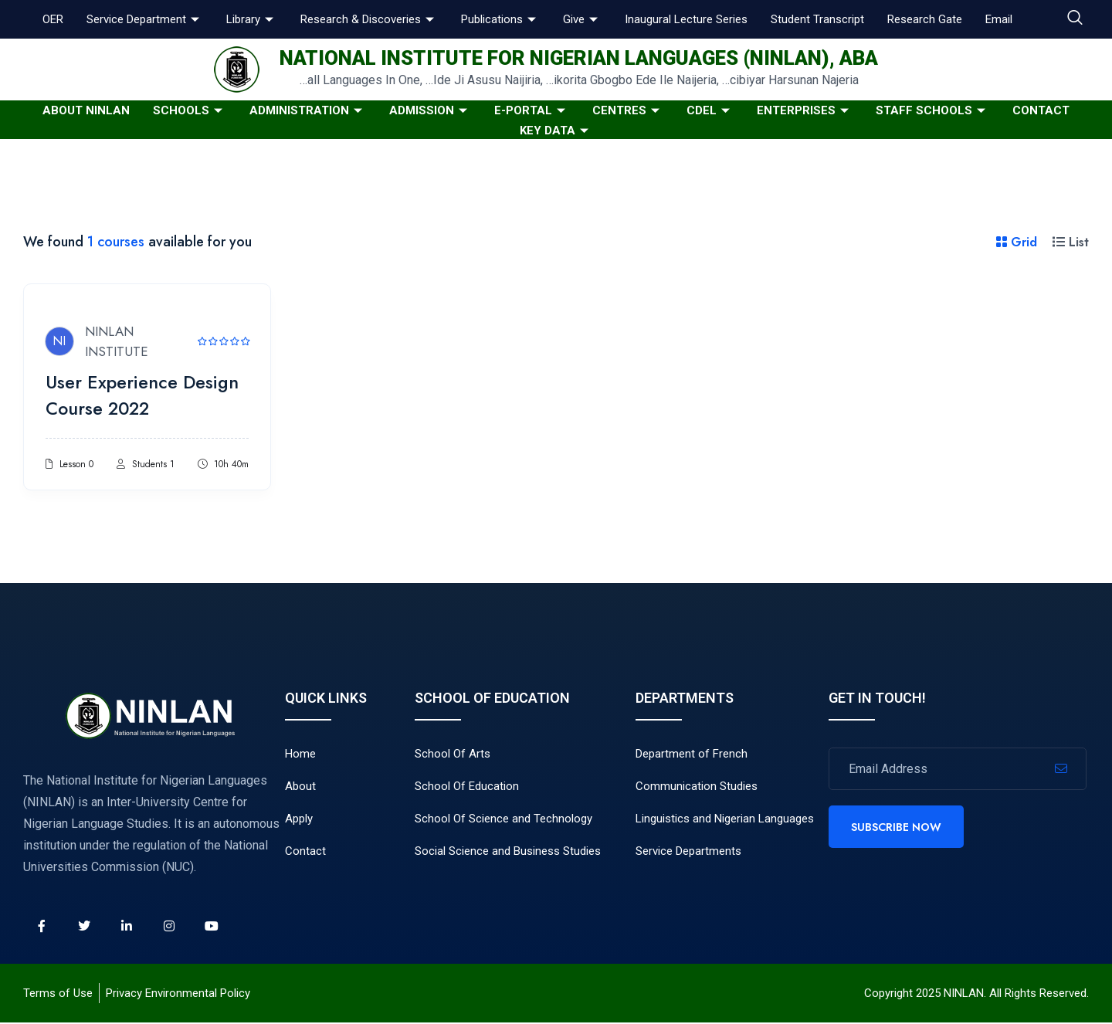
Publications (500, 19)
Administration (307, 110)
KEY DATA (556, 130)
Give (582, 19)
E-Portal (531, 110)
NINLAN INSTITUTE (119, 343)
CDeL (710, 110)
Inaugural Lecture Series (686, 19)
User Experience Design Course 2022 (145, 396)
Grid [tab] (1016, 242)
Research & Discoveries (369, 19)
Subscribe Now (896, 828)
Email (998, 19)
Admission (430, 110)
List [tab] (1071, 242)
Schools (189, 110)
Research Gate (924, 19)
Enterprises (805, 110)
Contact (1041, 110)
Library (251, 19)
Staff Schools (932, 110)
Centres (627, 110)
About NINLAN (86, 110)
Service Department (144, 19)
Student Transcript (817, 19)
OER (52, 19)
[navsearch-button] (1074, 19)
